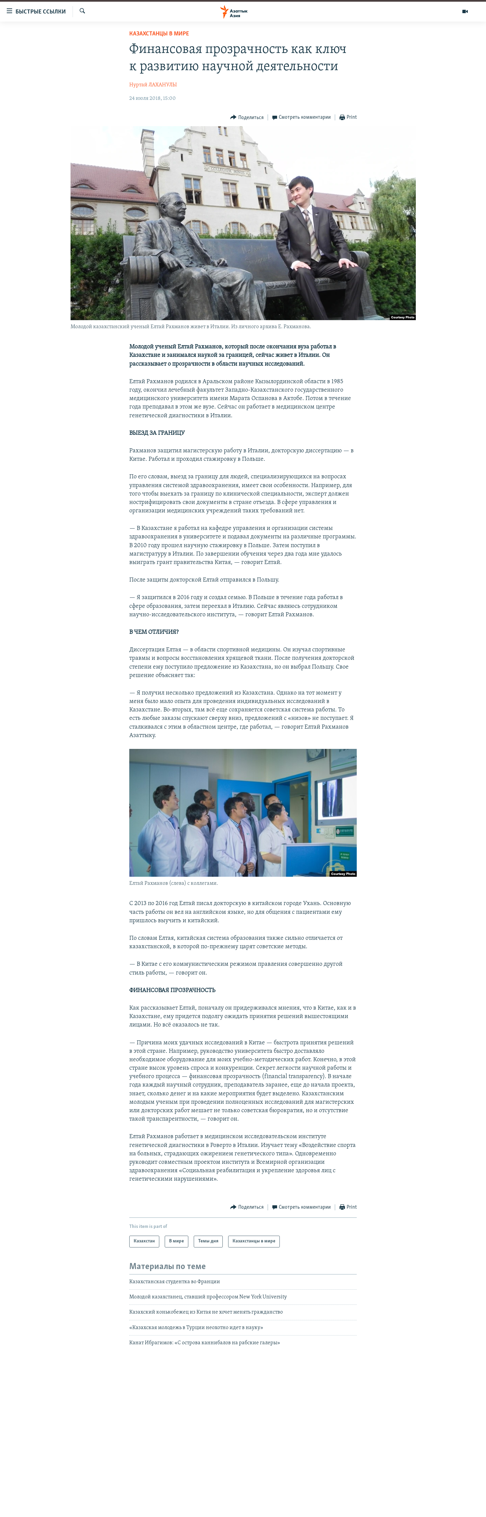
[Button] (247, 117)
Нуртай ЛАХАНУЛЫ (153, 85)
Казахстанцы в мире (159, 34)
